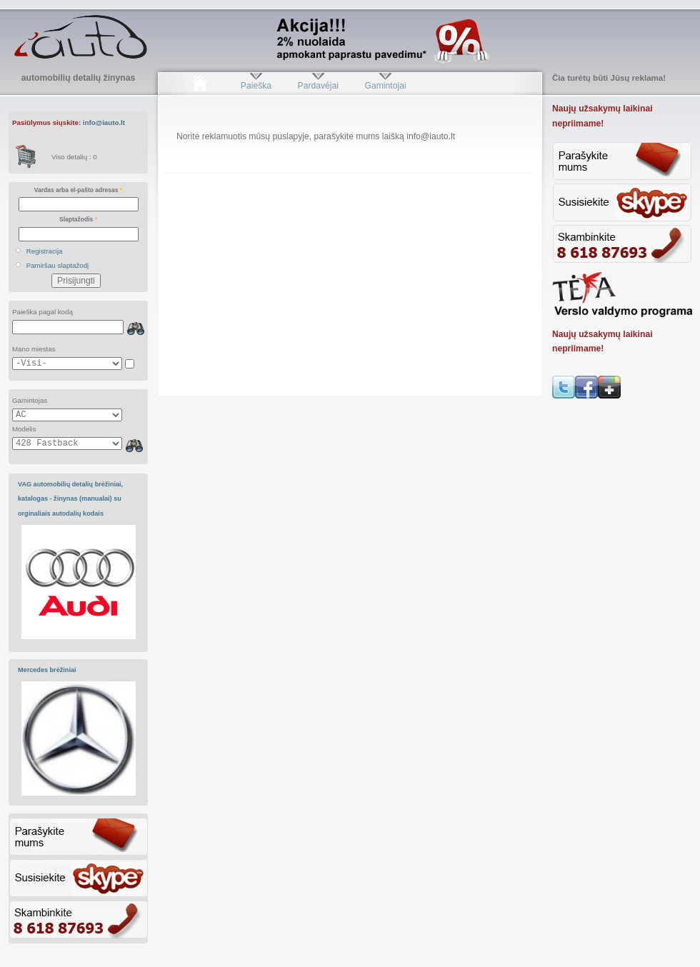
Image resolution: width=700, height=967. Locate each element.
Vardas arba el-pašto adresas (78, 190)
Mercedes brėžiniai (47, 669)
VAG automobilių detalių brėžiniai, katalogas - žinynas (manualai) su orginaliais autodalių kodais (70, 499)
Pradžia (199, 86)
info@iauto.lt (104, 122)
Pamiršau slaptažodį (57, 265)
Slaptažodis (78, 219)
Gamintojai (385, 86)
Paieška (256, 86)
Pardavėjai (318, 86)
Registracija (44, 251)
